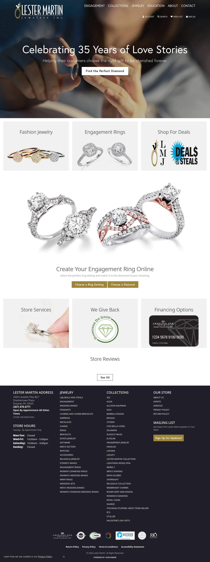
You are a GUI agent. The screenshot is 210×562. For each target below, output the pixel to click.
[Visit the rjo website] (153, 535)
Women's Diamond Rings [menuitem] (73, 471)
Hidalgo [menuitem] (111, 446)
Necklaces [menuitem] (65, 422)
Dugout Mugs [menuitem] (114, 434)
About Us (158, 397)
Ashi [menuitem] (109, 409)
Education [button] (156, 6)
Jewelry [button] (137, 6)
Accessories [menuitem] (66, 454)
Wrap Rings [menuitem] (66, 479)
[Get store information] (23, 417)
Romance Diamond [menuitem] (117, 495)
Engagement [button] (94, 6)
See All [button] (105, 377)
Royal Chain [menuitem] (113, 499)
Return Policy (161, 413)
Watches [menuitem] (64, 450)
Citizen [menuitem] (111, 422)
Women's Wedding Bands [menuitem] (74, 475)
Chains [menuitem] (64, 426)
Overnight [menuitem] (113, 479)
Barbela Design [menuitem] (115, 413)
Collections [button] (118, 6)
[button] (148, 16)
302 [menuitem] (108, 397)
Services (158, 405)
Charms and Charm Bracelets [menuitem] (76, 413)
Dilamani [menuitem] (112, 430)
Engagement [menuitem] (67, 401)
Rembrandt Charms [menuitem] (117, 487)
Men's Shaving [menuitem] (115, 471)
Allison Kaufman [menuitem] (116, 405)
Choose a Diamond (123, 284)
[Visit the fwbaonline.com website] (95, 535)
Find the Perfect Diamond (105, 71)
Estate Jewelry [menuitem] (68, 438)
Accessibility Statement (132, 546)
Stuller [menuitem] (111, 516)
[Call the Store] (22, 406)
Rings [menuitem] (63, 430)
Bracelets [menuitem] (65, 434)
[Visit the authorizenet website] (81, 535)
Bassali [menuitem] (111, 417)
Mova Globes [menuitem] (114, 475)
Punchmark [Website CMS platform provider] (110, 557)
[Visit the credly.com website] (142, 535)
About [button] (173, 6)
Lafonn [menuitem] (111, 450)
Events (157, 401)
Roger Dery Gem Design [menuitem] (120, 491)
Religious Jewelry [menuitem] (70, 458)
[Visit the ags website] (62, 535)
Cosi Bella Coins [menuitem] (116, 426)
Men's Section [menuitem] (67, 446)
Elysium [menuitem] (111, 438)
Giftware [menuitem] (65, 442)
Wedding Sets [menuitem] (67, 483)
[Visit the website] (108, 535)
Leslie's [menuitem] (111, 454)
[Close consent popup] (64, 557)
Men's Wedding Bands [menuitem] (72, 487)
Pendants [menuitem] (65, 409)
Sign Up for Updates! (168, 438)
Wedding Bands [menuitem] (68, 405)
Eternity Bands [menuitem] (68, 463)
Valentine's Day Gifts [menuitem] (118, 520)
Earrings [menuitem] (65, 417)
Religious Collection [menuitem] (119, 483)
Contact (188, 6)
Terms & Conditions (108, 546)
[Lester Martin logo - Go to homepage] (39, 10)
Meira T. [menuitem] (111, 467)
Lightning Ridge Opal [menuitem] (119, 463)
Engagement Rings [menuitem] (70, 467)
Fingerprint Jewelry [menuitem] (118, 442)
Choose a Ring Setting (89, 284)
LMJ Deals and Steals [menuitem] (71, 397)
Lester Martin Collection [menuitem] (121, 458)
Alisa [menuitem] (109, 401)
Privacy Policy (161, 409)
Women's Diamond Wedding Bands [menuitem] (79, 491)
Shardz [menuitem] (111, 504)
